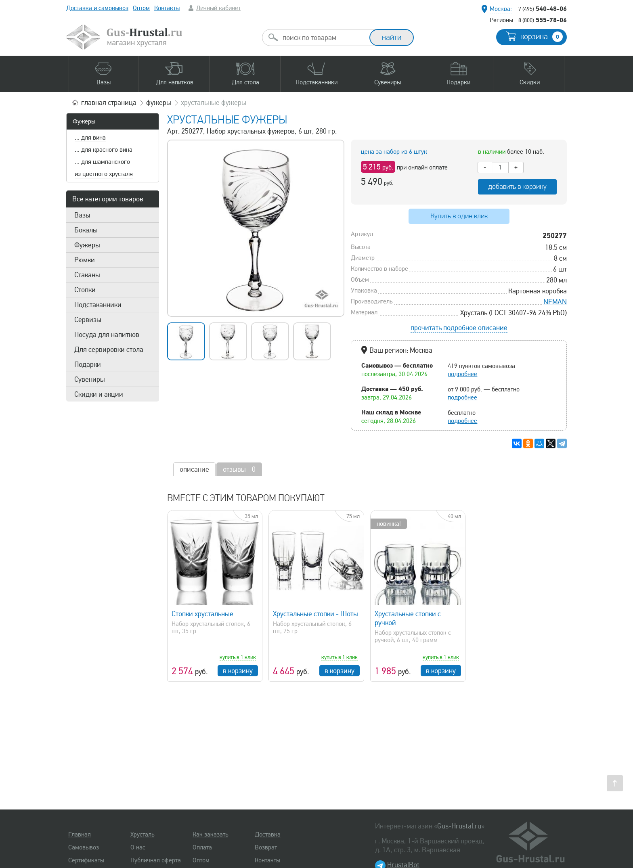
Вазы (82, 215)
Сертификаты (86, 860)
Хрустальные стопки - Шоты (315, 613)
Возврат (266, 847)
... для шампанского (102, 162)
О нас (137, 847)
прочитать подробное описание (459, 327)
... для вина (90, 138)
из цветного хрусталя (104, 174)
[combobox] (323, 37)
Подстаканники (98, 304)
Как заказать (210, 834)
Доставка (268, 834)
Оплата (202, 847)
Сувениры (89, 379)
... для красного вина (103, 150)
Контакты (167, 8)
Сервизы (87, 319)
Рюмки (84, 259)
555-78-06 (542, 20)
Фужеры (84, 121)
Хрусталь (142, 834)
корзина (541, 36)
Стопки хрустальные (202, 613)
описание (194, 469)
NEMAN (555, 301)
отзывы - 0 (239, 469)
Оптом (141, 8)
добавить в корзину (517, 186)
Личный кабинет (218, 8)
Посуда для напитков (106, 334)
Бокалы (86, 230)
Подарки (87, 364)
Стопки (85, 289)
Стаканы (87, 274)
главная (108, 102)
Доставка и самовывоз (97, 8)
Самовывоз (83, 847)
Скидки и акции (98, 394)
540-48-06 (541, 8)
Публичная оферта (155, 860)
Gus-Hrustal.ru (459, 826)
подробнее (462, 374)
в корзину (238, 670)
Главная (79, 834)
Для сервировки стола (108, 349)
